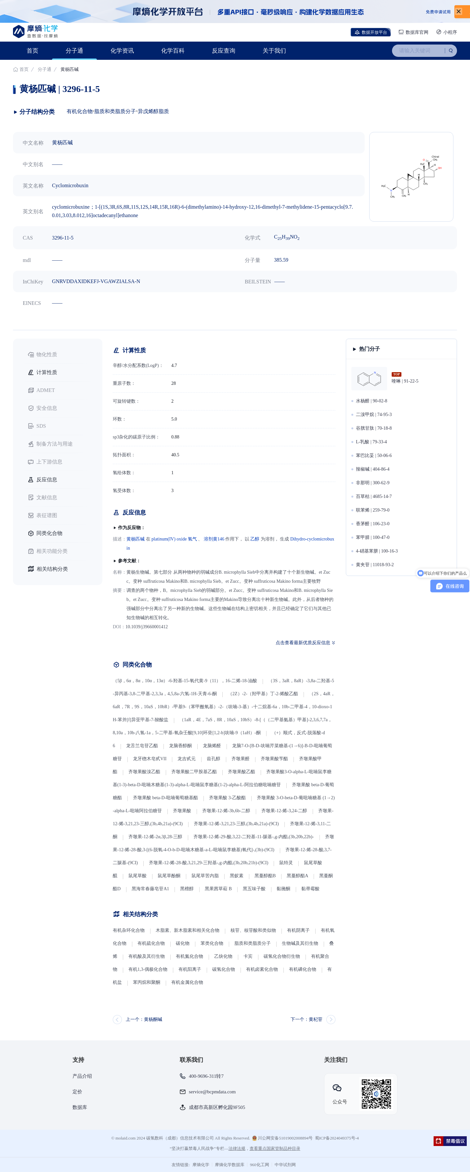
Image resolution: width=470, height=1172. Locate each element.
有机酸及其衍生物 (146, 956)
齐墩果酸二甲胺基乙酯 (194, 771)
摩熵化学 (200, 1165)
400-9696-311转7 (206, 1076)
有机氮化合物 (189, 956)
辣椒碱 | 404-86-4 (372, 469)
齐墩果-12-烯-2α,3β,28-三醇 (155, 836)
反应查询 (223, 50)
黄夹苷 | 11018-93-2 (375, 564)
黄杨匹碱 (135, 539)
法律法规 (236, 1148)
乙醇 (254, 539)
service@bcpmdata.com (212, 1091)
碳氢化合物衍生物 (282, 956)
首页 (32, 50)
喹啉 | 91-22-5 (405, 381)
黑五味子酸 (254, 888)
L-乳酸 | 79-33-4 (371, 441)
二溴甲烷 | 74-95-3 (374, 414)
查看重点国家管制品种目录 (275, 1148)
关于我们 (274, 50)
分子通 (74, 50)
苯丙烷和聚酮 (146, 982)
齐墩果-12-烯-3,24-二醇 (284, 810)
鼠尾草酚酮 (169, 875)
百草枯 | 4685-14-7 (374, 496)
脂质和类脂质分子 (115, 111)
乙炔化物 (224, 956)
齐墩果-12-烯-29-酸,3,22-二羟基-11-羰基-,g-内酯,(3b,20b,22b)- (253, 836)
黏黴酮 (283, 888)
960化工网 (259, 1165)
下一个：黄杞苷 (306, 1019)
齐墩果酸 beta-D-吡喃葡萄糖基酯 (165, 797)
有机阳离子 (189, 969)
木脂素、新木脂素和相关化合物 (187, 930)
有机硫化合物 (151, 943)
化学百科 (173, 50)
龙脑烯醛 (212, 745)
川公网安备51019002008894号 (282, 1138)
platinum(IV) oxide (169, 539)
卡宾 (248, 956)
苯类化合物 (212, 943)
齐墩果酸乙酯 (241, 771)
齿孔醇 (213, 758)
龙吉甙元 (186, 758)
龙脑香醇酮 (180, 745)
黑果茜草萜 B (218, 888)
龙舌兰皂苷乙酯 (142, 745)
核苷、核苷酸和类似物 (253, 930)
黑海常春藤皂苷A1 (150, 888)
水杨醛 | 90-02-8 (371, 400)
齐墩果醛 (240, 758)
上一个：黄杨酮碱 (144, 1019)
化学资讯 (122, 50)
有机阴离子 (298, 930)
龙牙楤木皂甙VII (149, 758)
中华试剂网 (285, 1165)
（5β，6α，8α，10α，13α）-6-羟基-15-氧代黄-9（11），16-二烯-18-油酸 (185, 680)
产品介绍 (82, 1076)
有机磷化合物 (302, 969)
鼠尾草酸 (137, 875)
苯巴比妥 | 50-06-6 (374, 455)
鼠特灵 (286, 862)
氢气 (192, 539)
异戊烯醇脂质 (153, 111)
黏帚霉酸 (310, 888)
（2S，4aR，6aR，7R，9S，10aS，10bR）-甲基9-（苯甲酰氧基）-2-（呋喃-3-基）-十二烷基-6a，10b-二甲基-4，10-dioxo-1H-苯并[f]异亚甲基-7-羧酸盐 (224, 706)
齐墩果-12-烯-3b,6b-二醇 (226, 810)
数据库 (79, 1107)
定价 (77, 1091)
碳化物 (182, 943)
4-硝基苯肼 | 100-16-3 (377, 551)
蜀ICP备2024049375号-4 (337, 1138)
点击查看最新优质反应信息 (303, 642)
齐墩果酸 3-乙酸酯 (227, 797)
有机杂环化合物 (129, 930)
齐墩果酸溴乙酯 (144, 771)
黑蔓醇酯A (297, 875)
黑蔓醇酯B (265, 875)
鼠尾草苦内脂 (205, 875)
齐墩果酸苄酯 (274, 758)
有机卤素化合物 (262, 969)
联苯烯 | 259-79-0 (372, 510)
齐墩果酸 (182, 810)
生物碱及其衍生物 (300, 943)
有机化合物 (80, 111)
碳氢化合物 (223, 969)
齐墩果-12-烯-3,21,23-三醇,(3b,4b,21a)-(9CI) (236, 823)
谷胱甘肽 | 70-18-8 (374, 428)
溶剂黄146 (214, 539)
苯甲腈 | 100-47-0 (372, 537)
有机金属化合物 (187, 982)
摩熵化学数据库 (229, 1165)
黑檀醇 (187, 888)
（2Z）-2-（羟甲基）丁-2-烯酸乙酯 (263, 693)
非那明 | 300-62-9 (372, 482)
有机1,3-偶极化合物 (147, 969)
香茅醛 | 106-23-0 (372, 523)
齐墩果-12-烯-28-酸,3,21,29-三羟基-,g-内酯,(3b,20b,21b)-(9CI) (208, 862)
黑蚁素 (236, 875)
